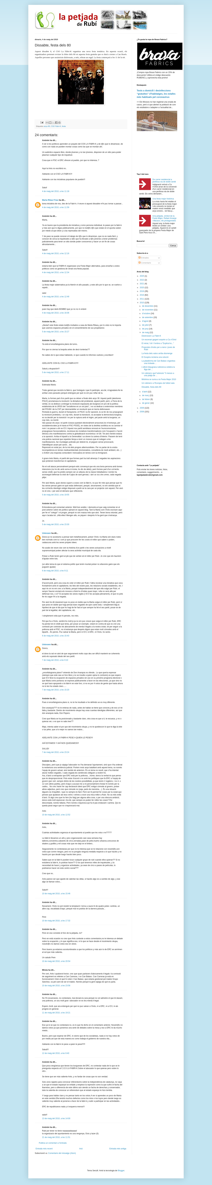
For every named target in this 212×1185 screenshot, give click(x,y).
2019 (142, 291)
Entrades (144, 258)
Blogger (121, 1170)
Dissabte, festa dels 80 (151, 387)
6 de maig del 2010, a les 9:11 (55, 571)
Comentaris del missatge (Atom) (62, 1153)
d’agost (145, 321)
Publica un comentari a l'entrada (53, 1143)
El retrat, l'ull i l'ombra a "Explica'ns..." (158, 343)
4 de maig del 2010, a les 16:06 (55, 313)
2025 (142, 276)
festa (64, 126)
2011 (142, 299)
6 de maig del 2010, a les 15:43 (55, 636)
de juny (145, 329)
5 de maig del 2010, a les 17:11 (55, 372)
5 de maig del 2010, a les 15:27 (55, 332)
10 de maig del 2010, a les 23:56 (56, 985)
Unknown (46, 533)
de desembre (148, 306)
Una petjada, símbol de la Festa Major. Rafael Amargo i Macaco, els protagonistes (164, 218)
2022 (142, 280)
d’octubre (146, 313)
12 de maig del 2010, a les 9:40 (55, 1053)
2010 (142, 302)
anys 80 (47, 126)
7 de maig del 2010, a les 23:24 (55, 752)
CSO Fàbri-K (56, 126)
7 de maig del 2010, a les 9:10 (55, 660)
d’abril (145, 392)
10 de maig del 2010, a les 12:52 (56, 815)
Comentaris (145, 263)
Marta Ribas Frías (50, 200)
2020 (142, 287)
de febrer (146, 399)
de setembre (147, 317)
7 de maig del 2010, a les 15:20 (55, 690)
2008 (142, 412)
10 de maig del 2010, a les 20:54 (56, 961)
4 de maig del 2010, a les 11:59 (55, 207)
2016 (142, 295)
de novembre (148, 310)
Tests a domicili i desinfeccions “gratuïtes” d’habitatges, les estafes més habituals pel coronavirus (156, 93)
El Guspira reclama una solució (155, 357)
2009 (142, 408)
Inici (81, 1149)
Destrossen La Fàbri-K (151, 336)
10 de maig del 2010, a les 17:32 (56, 921)
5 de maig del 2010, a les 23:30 (55, 524)
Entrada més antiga (117, 1149)
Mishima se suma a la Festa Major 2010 (159, 379)
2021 (142, 283)
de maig (146, 332)
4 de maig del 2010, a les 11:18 (55, 191)
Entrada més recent (44, 1149)
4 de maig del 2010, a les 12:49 (55, 296)
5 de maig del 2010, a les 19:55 (55, 495)
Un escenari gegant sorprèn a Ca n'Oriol (159, 339)
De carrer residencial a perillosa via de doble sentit (164, 180)
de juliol (145, 325)
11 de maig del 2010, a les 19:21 (56, 1013)
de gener (146, 403)
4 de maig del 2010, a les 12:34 (55, 272)
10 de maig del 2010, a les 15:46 (56, 893)
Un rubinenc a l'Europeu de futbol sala (158, 383)
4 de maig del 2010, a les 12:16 (55, 253)
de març (146, 395)
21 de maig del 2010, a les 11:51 (56, 1137)
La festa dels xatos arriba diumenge (157, 353)
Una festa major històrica (163, 199)
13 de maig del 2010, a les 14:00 (56, 1118)
